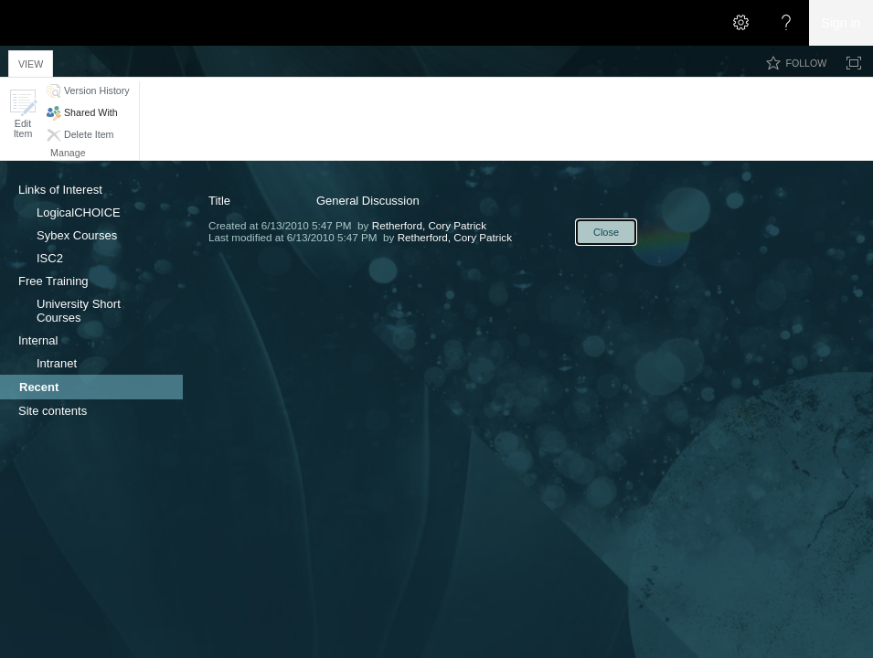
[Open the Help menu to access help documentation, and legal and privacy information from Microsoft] (786, 23)
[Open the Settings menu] (740, 23)
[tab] (30, 61)
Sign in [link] (841, 23)
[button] (23, 113)
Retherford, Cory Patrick (429, 225)
